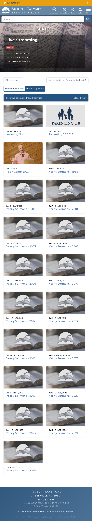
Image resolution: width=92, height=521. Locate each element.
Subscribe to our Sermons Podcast (66, 80)
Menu (88, 13)
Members (80, 13)
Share (73, 13)
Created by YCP (24, 517)
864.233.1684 (46, 499)
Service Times (65, 13)
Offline (10, 47)
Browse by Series (35, 88)
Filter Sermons (12, 80)
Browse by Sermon (14, 88)
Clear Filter (80, 98)
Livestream (54, 13)
